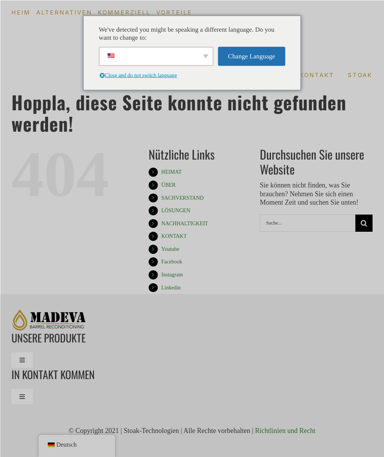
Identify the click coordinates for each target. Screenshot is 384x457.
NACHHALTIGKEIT (184, 223)
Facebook (171, 262)
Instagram (172, 275)
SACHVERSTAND (182, 198)
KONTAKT (174, 236)
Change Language (251, 56)
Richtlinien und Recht (285, 430)
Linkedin (171, 288)
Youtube (170, 249)
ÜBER (168, 185)
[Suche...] (307, 223)
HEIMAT (171, 172)
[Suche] (364, 223)
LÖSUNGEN (175, 210)
